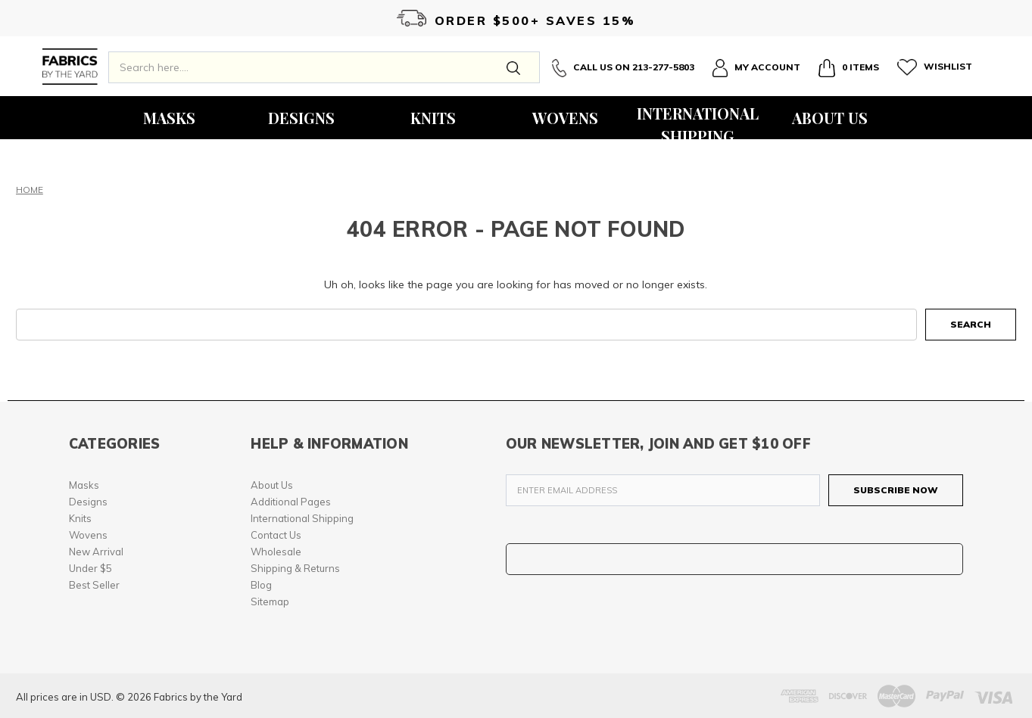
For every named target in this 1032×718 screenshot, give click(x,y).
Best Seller (94, 585)
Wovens (565, 117)
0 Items (848, 68)
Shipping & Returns (295, 568)
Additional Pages (291, 502)
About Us (830, 117)
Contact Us (276, 535)
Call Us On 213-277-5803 (623, 68)
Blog (261, 585)
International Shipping (698, 121)
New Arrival (96, 551)
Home (29, 189)
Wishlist (934, 67)
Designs (301, 117)
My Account (756, 68)
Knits (433, 117)
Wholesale (276, 551)
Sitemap (270, 601)
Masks (169, 117)
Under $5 (90, 568)
